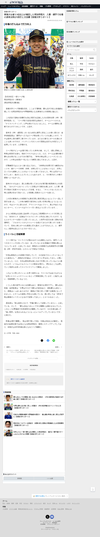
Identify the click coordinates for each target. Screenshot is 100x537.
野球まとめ (68, 509)
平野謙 (81, 90)
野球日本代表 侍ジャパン (25, 509)
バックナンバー (86, 6)
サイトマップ (46, 522)
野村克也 (71, 90)
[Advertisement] (34, 454)
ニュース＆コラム (14, 6)
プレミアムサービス (45, 521)
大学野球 (26, 369)
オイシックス (76, 503)
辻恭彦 (71, 96)
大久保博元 (81, 96)
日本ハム (81, 75)
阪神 (81, 58)
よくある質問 (56, 521)
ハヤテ (69, 503)
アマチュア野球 (38, 509)
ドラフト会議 (13, 509)
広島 (71, 58)
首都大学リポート (11, 369)
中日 (81, 64)
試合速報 (25, 6)
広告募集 (42, 524)
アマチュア (57, 6)
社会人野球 (61, 509)
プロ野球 (48, 6)
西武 (81, 69)
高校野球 (47, 509)
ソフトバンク (71, 69)
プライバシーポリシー (53, 524)
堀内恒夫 (91, 90)
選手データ (34, 6)
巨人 (71, 64)
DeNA (91, 58)
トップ (3, 6)
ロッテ (91, 75)
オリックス (71, 75)
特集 (41, 6)
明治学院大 (33, 369)
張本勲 (71, 85)
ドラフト (66, 6)
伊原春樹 (91, 96)
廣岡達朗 (81, 85)
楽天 (91, 69)
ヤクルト (91, 64)
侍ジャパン (75, 6)
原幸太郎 (19, 369)
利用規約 (54, 522)
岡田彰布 (91, 85)
